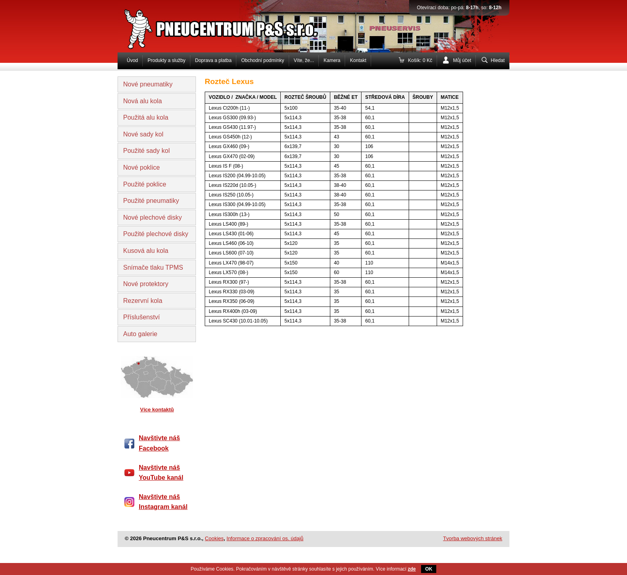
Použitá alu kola (145, 117)
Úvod (132, 60)
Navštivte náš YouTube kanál (161, 472)
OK (428, 569)
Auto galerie (140, 334)
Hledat (498, 60)
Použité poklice (144, 184)
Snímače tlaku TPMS (153, 267)
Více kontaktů (157, 410)
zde (412, 569)
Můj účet (462, 60)
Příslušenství (141, 317)
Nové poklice (141, 167)
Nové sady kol (143, 134)
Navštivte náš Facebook (159, 443)
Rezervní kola (142, 300)
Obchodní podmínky (262, 60)
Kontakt (358, 60)
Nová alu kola (142, 101)
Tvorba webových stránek (472, 538)
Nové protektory (145, 283)
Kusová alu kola (145, 250)
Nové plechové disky (152, 217)
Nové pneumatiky (148, 84)
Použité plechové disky (155, 233)
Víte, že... (304, 60)
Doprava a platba (213, 60)
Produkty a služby (167, 60)
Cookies (214, 538)
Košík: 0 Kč (420, 60)
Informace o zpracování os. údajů (265, 538)
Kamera (331, 60)
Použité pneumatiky (151, 200)
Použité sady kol (146, 150)
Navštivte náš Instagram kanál (163, 502)
